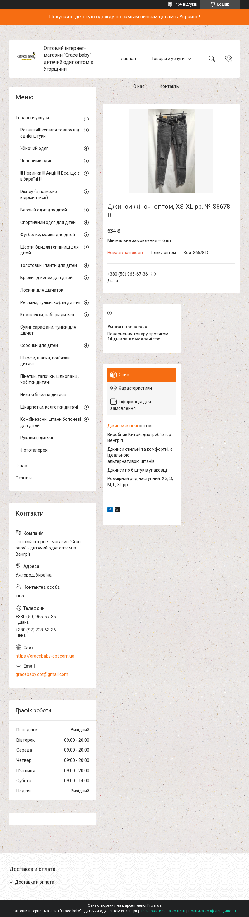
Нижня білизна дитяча (43, 394)
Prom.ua (154, 905)
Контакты (170, 86)
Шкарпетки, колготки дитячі (49, 407)
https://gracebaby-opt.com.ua (45, 655)
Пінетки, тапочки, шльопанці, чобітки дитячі (49, 379)
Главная (128, 58)
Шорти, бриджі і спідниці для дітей (49, 250)
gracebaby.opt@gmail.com (42, 674)
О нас (138, 86)
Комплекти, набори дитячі (47, 314)
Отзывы (24, 477)
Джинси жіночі (122, 425)
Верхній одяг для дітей (43, 209)
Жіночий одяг (34, 148)
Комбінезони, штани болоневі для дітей (50, 422)
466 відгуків (186, 4)
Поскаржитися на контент (163, 911)
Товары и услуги (168, 58)
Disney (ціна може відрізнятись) (38, 194)
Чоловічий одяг (36, 160)
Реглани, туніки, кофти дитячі (50, 302)
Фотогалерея (34, 450)
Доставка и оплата (34, 882)
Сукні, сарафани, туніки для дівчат (48, 330)
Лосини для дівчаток (41, 289)
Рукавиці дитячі (36, 437)
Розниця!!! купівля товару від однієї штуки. (49, 133)
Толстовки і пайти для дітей (48, 265)
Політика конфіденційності (212, 911)
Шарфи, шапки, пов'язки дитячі (45, 361)
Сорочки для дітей (39, 345)
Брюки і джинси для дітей (46, 277)
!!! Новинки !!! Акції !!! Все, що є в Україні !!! (50, 176)
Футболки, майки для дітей (47, 234)
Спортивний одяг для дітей (48, 222)
